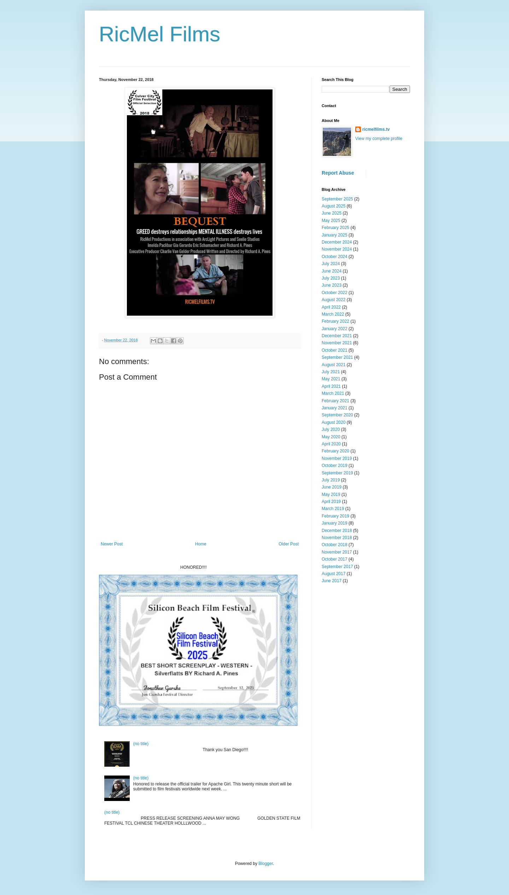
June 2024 (331, 271)
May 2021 (331, 378)
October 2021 (334, 350)
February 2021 (335, 400)
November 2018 (337, 537)
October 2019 (334, 465)
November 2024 (337, 249)
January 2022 (334, 328)
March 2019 (333, 508)
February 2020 (335, 451)
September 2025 (337, 199)
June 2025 (331, 213)
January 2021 (334, 407)
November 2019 (337, 458)
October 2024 (334, 256)
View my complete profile (378, 138)
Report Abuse (338, 173)
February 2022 (335, 321)
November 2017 (337, 552)
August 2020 (333, 422)
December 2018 (337, 530)
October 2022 (334, 292)
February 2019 (335, 516)
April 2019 (331, 501)
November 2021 (337, 342)
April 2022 (331, 307)
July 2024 (331, 263)
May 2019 (331, 494)
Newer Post (112, 544)
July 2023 (331, 278)
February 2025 (335, 227)
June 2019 (331, 487)
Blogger (265, 863)
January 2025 (334, 235)
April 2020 (331, 443)
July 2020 (331, 429)
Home (200, 544)
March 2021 (333, 393)
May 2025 (331, 220)
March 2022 (333, 314)
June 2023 (331, 285)
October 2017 (334, 559)
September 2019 (337, 472)
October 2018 (334, 544)
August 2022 (333, 299)
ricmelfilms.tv (376, 129)
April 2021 (331, 386)
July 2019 (331, 480)
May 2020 (331, 436)
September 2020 (337, 415)
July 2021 (331, 371)
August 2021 (333, 364)
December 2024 (337, 242)
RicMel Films (159, 34)
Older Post (289, 544)
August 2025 (333, 206)
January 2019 (334, 523)
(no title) (140, 743)
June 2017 (331, 580)
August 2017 (333, 573)
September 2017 (337, 566)
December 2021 (337, 335)
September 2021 (337, 357)
